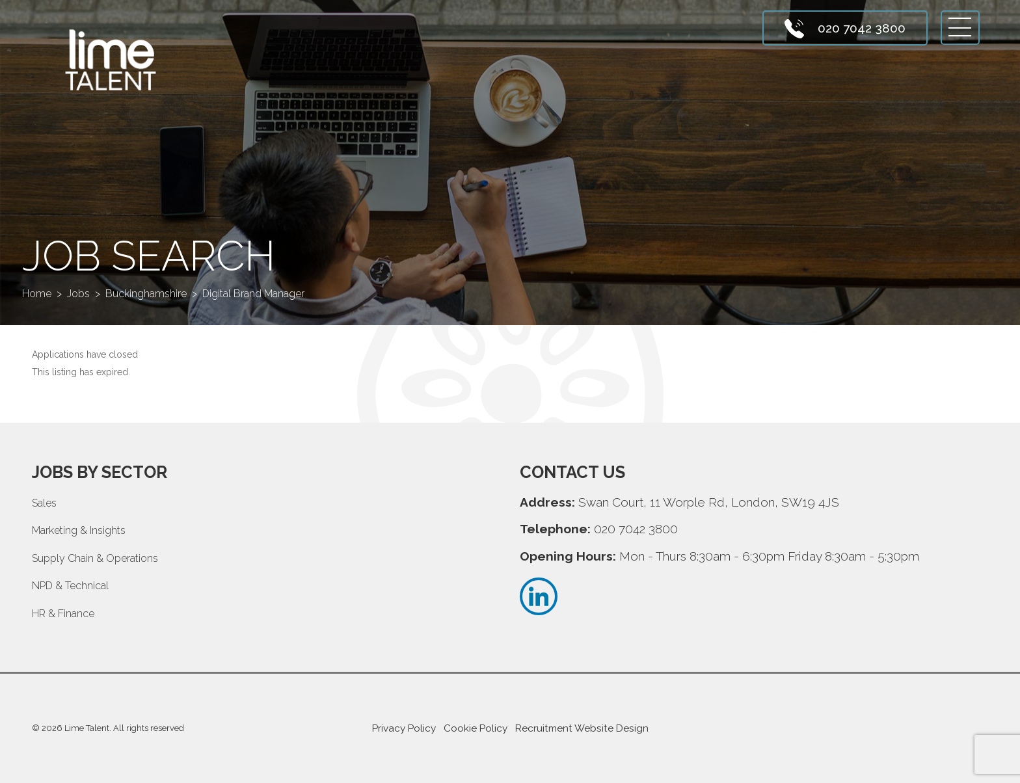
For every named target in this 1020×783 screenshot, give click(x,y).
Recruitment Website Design (582, 728)
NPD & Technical (70, 585)
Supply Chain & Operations (95, 558)
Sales (44, 503)
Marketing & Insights (79, 530)
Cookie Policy (475, 728)
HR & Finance (63, 613)
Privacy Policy (404, 728)
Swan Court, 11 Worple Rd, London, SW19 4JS (708, 502)
